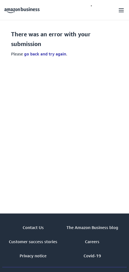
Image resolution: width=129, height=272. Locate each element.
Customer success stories (33, 241)
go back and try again (45, 53)
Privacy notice (33, 255)
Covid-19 (92, 255)
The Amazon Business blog (92, 227)
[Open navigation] (121, 10)
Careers (92, 241)
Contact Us (33, 227)
